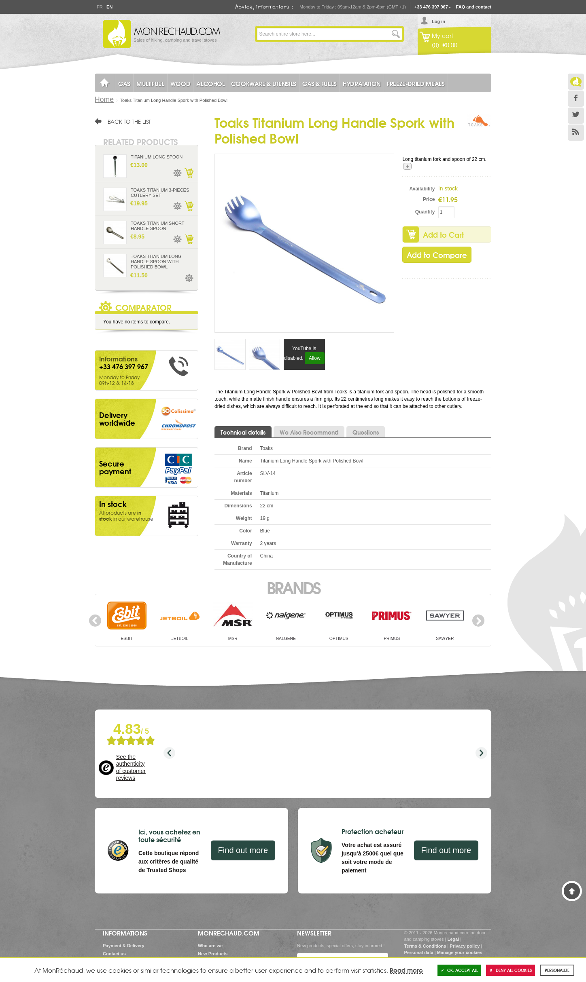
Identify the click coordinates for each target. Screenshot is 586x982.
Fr (99, 6)
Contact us (114, 953)
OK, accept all (459, 970)
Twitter (576, 116)
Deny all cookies (510, 970)
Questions (365, 432)
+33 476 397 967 (431, 6)
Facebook (576, 99)
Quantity (425, 212)
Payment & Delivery (123, 945)
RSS (576, 133)
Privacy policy (465, 946)
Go (396, 34)
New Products (212, 953)
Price (429, 199)
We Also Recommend (309, 432)
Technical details (243, 432)
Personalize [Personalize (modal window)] (557, 970)
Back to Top (572, 891)
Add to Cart (443, 234)
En (109, 6)
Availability (422, 189)
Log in (438, 21)
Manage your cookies (459, 952)
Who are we (210, 945)
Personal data (418, 952)
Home (104, 99)
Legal (453, 939)
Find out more (243, 850)
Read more (406, 970)
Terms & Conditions (425, 946)
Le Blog (576, 82)
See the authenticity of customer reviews (131, 767)
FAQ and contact (473, 6)
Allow (315, 358)
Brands (293, 587)
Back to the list (129, 121)
